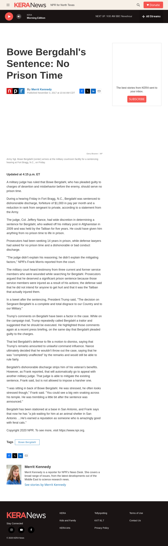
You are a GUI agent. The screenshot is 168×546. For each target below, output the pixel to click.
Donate (155, 5)
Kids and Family (68, 520)
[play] (9, 16)
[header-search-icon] (138, 4)
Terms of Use (136, 513)
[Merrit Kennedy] (14, 474)
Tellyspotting (100, 513)
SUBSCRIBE (137, 99)
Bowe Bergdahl (27, 442)
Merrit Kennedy (41, 89)
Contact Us (135, 520)
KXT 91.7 (99, 520)
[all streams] (151, 16)
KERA (63, 513)
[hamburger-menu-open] (8, 5)
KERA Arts (65, 528)
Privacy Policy (101, 528)
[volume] (19, 16)
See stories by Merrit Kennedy (45, 485)
